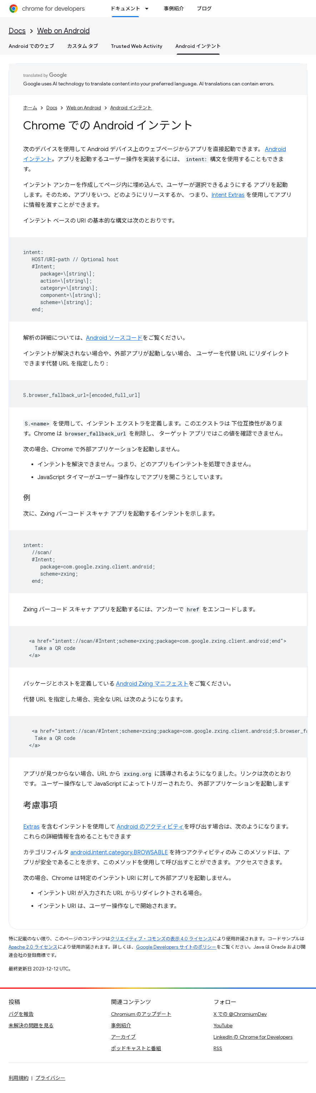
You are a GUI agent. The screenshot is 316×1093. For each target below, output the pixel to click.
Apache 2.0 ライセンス (33, 947)
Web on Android (63, 30)
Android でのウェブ (31, 46)
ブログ (204, 8)
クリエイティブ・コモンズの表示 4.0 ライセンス (161, 939)
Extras (31, 826)
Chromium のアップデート (141, 1014)
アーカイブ (123, 1037)
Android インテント (131, 108)
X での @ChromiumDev (240, 1014)
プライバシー (50, 1078)
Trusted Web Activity (136, 46)
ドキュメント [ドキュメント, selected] (125, 8)
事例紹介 (174, 8)
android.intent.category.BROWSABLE (119, 852)
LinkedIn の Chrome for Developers (253, 1037)
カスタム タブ (82, 46)
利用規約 (19, 1078)
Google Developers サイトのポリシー (176, 947)
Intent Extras (228, 195)
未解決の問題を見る (31, 1025)
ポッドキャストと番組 (136, 1048)
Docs (17, 30)
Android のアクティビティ (150, 826)
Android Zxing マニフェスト (152, 683)
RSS (218, 1048)
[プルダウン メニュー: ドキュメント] (148, 8)
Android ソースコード (114, 338)
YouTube (223, 1025)
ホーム (30, 108)
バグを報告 (21, 1014)
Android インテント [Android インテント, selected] (198, 46)
